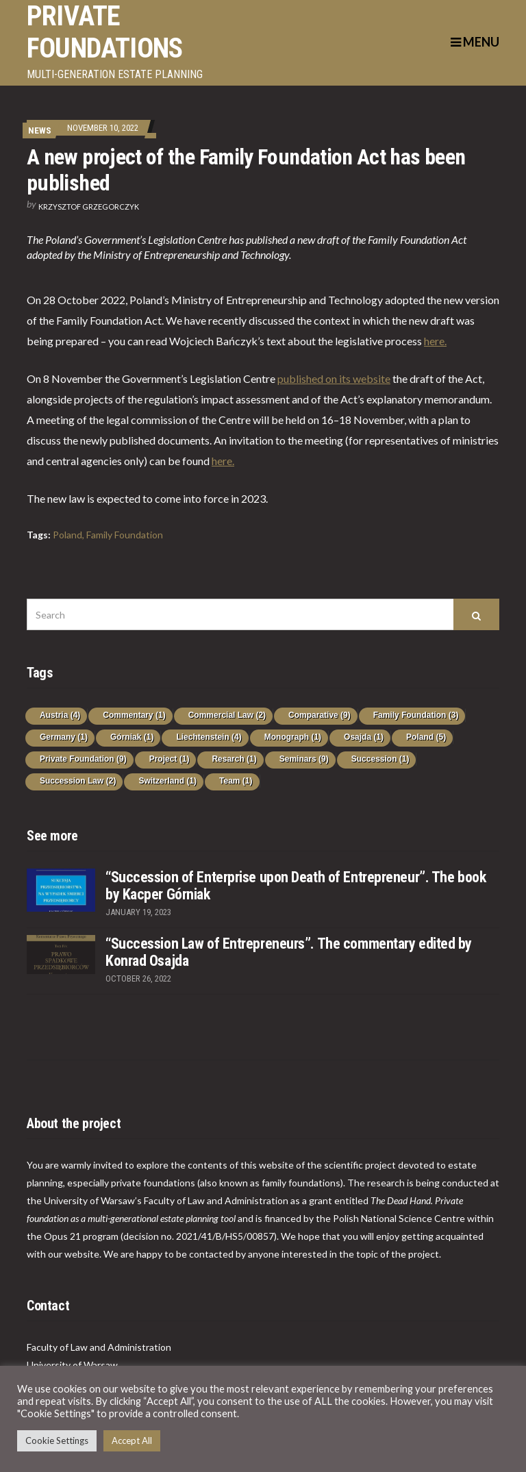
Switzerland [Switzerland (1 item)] (167, 781)
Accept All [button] (132, 1440)
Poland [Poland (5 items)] (426, 737)
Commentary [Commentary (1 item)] (134, 715)
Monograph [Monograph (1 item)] (292, 737)
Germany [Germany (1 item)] (64, 737)
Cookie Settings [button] (56, 1440)
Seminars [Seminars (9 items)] (304, 759)
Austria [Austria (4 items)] (60, 715)
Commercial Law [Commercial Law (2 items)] (227, 715)
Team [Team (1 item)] (235, 781)
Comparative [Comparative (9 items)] (319, 715)
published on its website (333, 378)
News (39, 130)
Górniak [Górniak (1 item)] (131, 737)
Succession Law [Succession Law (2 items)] (78, 781)
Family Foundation (124, 534)
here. (435, 340)
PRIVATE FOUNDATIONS (104, 32)
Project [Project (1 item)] (169, 759)
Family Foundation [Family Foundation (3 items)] (416, 715)
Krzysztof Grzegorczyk (88, 206)
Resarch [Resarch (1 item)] (234, 759)
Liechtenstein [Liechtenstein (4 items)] (208, 737)
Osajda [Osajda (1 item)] (364, 737)
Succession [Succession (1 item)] (380, 759)
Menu (475, 41)
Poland (67, 534)
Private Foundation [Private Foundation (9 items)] (83, 759)
